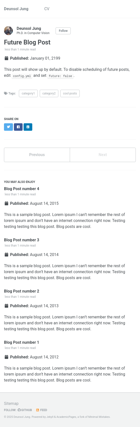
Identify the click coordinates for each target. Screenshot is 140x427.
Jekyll (49, 417)
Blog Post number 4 (21, 188)
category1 (28, 93)
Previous (37, 154)
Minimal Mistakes (99, 417)
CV (46, 8)
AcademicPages (66, 417)
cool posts (70, 93)
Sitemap (11, 403)
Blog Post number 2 (21, 291)
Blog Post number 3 (21, 240)
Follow (63, 31)
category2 (49, 93)
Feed (41, 410)
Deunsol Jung (16, 8)
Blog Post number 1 (21, 342)
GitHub (25, 410)
